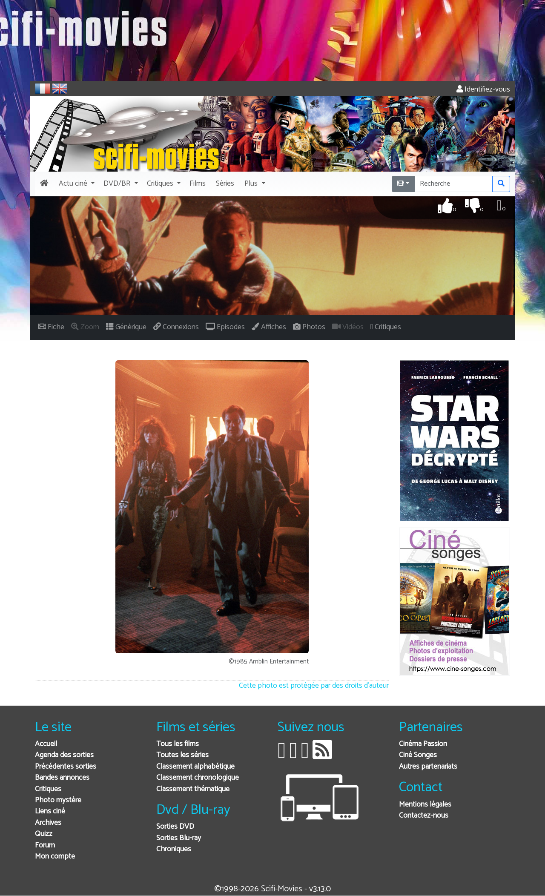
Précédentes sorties (65, 767)
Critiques (48, 789)
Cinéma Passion (423, 744)
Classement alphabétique (195, 767)
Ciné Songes (418, 755)
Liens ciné (50, 811)
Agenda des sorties (64, 755)
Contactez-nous (423, 816)
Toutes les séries (182, 755)
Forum (45, 845)
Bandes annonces (62, 778)
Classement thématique (192, 789)
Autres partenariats (428, 767)
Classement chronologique (197, 778)
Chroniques (173, 849)
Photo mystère (58, 800)
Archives (48, 823)
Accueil (46, 744)
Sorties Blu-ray (178, 838)
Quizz (43, 834)
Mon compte (55, 856)
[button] (76, 184)
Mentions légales (425, 804)
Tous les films (177, 744)
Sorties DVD (175, 827)
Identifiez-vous (483, 89)
